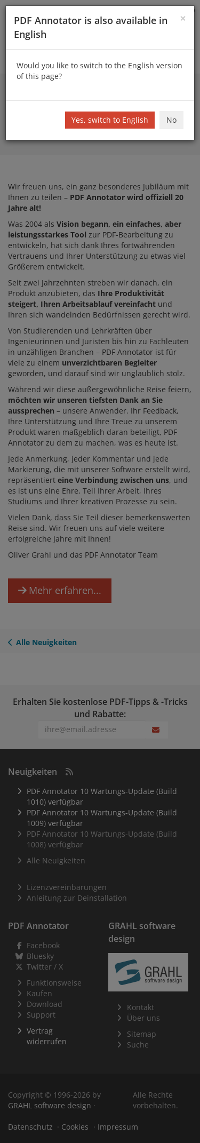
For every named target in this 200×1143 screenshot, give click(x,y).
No (171, 120)
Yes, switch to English (109, 120)
